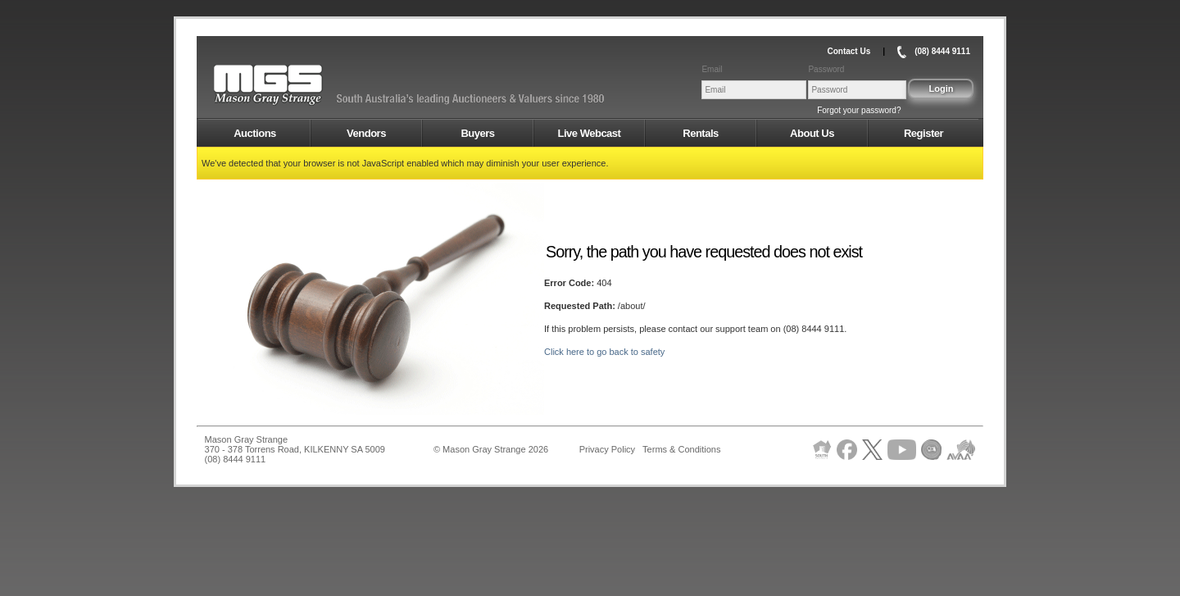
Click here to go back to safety (604, 352)
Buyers (477, 133)
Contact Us (848, 51)
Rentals (700, 133)
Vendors (366, 133)
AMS (308, 85)
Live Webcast (589, 133)
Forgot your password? (859, 110)
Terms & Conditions (681, 449)
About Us (812, 133)
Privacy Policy (607, 449)
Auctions (255, 133)
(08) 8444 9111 (942, 51)
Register (923, 133)
